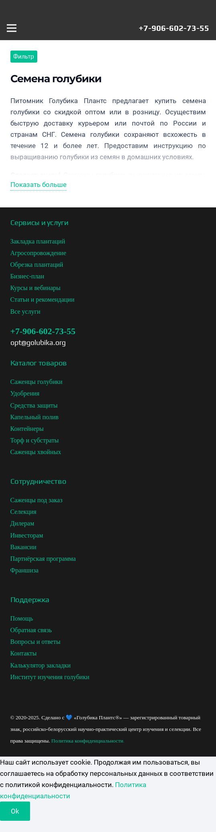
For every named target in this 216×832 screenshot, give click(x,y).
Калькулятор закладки (40, 665)
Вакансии (23, 547)
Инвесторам (26, 535)
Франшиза (24, 570)
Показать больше (38, 185)
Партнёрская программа (43, 558)
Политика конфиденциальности (87, 741)
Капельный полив (34, 417)
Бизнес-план (27, 276)
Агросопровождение (38, 253)
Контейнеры (27, 428)
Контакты (23, 653)
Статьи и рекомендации (42, 299)
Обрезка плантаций (36, 264)
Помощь (21, 618)
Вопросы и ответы (35, 641)
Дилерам (22, 523)
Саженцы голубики (36, 381)
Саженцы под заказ (36, 500)
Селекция (23, 511)
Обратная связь (31, 630)
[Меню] (11, 28)
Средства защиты (34, 405)
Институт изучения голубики (50, 677)
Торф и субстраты (34, 440)
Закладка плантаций (37, 241)
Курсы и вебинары (35, 287)
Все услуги (25, 311)
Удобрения (25, 393)
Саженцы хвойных (35, 451)
